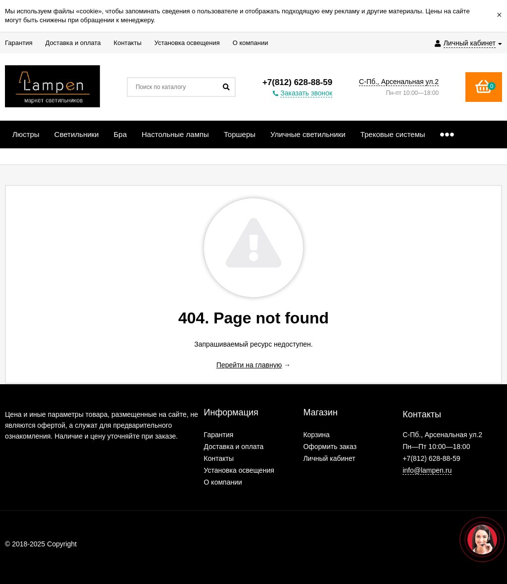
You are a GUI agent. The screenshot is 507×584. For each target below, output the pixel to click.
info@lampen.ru (427, 470)
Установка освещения (239, 470)
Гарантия (219, 435)
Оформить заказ (329, 446)
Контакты (219, 458)
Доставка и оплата (234, 446)
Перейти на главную (249, 365)
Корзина (316, 435)
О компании (223, 482)
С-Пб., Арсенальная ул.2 (399, 82)
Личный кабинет (329, 458)
